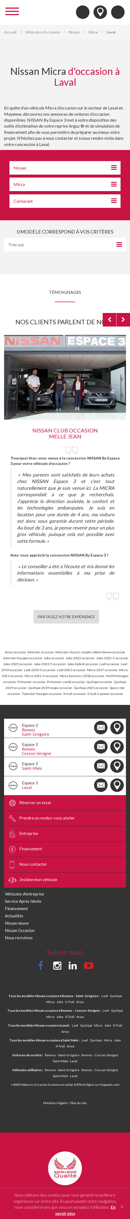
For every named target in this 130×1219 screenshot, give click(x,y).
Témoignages (65, 292)
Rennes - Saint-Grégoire (62, 1055)
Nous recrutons (19, 937)
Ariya (80, 1002)
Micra (93, 32)
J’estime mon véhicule (32, 880)
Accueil (10, 32)
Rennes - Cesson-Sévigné (99, 1055)
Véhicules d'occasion (42, 32)
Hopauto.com (109, 1085)
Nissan (74, 32)
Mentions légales (55, 1103)
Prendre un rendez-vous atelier (41, 818)
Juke (59, 1002)
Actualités (14, 915)
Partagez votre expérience (66, 616)
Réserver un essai (29, 803)
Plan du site (78, 1103)
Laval (73, 1061)
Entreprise (23, 834)
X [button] (122, 1206)
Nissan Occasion (20, 930)
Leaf (105, 996)
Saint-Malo (60, 1061)
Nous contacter (27, 865)
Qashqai (116, 996)
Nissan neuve (17, 923)
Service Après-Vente (23, 901)
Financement (25, 849)
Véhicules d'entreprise (24, 893)
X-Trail (69, 1002)
